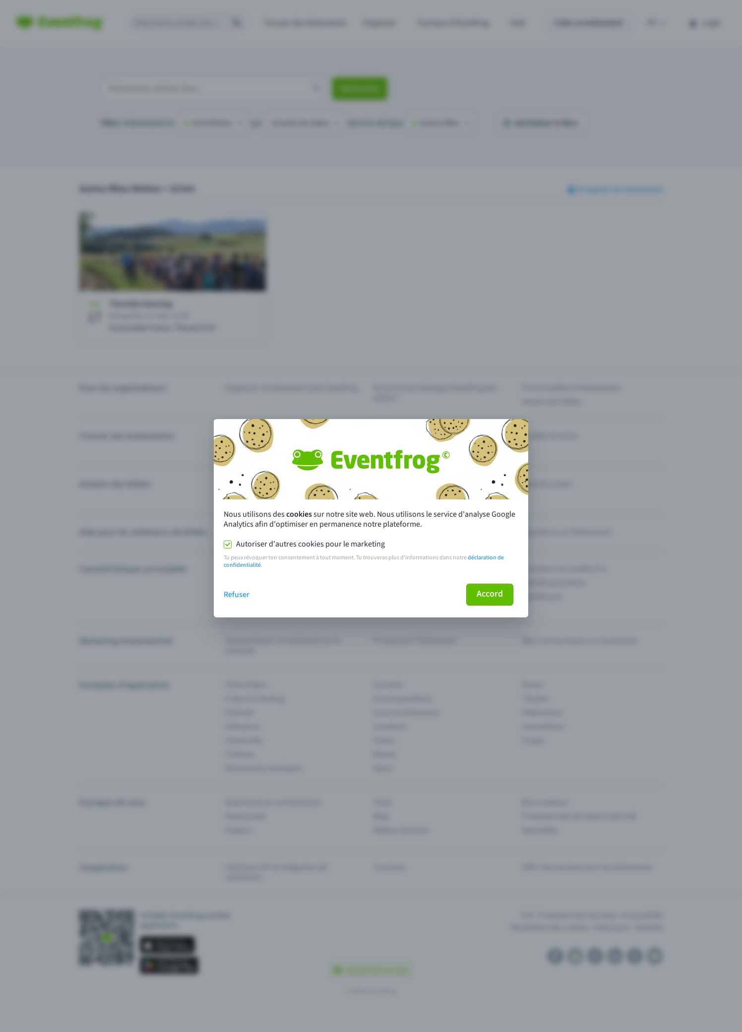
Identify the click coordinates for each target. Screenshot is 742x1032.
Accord (490, 594)
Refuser (236, 595)
